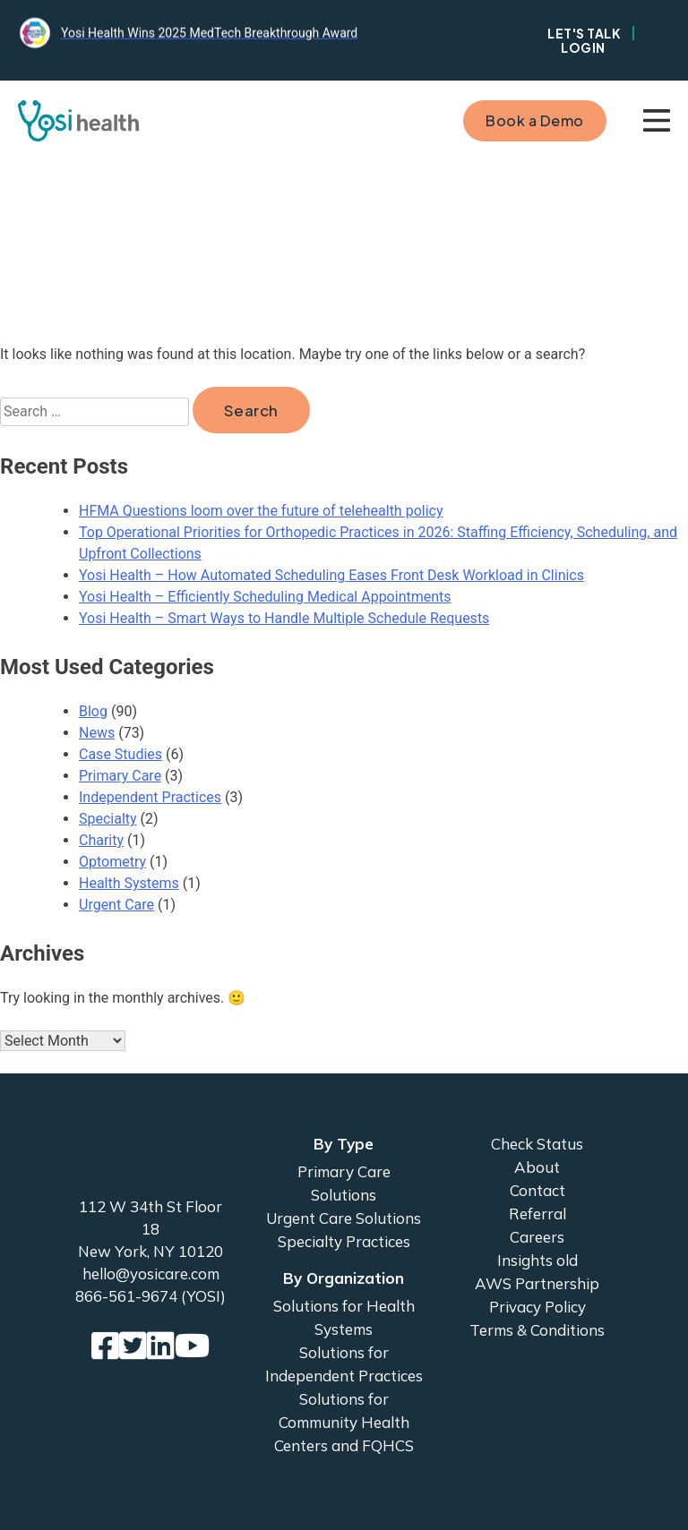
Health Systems (129, 883)
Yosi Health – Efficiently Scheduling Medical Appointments (265, 596)
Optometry (112, 861)
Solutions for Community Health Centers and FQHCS (344, 1422)
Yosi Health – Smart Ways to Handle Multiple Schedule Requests (284, 618)
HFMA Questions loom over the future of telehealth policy (261, 510)
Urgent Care (116, 904)
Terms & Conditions (537, 1330)
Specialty (108, 818)
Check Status (537, 1143)
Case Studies (120, 754)
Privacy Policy (537, 1306)
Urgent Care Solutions (343, 1218)
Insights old (537, 1260)
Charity (101, 840)
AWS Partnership (537, 1283)
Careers (537, 1236)
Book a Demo (535, 120)
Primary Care (120, 775)
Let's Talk (584, 33)
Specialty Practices (344, 1241)
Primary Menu (656, 120)
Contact (537, 1190)
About (537, 1167)
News (97, 732)
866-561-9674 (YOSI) (150, 1295)
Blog (93, 711)
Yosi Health (151, 1157)
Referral (537, 1213)
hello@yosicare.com (150, 1273)
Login (583, 47)
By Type (344, 1143)
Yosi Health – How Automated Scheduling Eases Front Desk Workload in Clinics (331, 575)
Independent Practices (150, 797)
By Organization (343, 1278)
